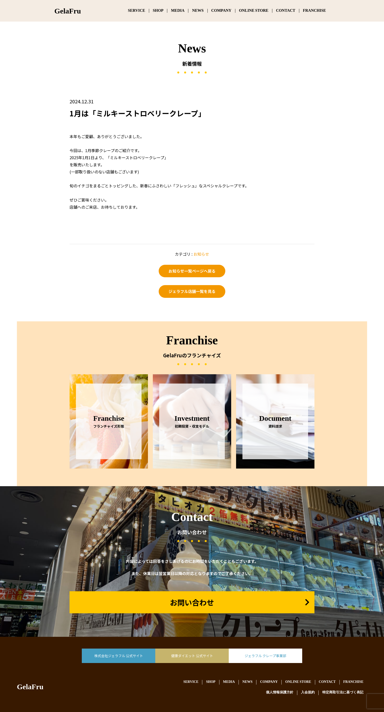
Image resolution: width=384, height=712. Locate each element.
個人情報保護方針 (279, 692)
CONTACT (285, 11)
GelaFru (30, 688)
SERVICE (136, 11)
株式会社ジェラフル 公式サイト (118, 655)
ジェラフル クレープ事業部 (265, 655)
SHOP (158, 11)
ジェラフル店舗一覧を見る (192, 291)
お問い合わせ (192, 602)
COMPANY (221, 11)
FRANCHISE (314, 11)
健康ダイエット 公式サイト (192, 655)
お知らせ (201, 254)
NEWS (198, 11)
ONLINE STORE (253, 11)
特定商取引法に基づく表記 (342, 692)
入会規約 (308, 692)
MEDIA (177, 11)
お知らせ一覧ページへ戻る (192, 271)
